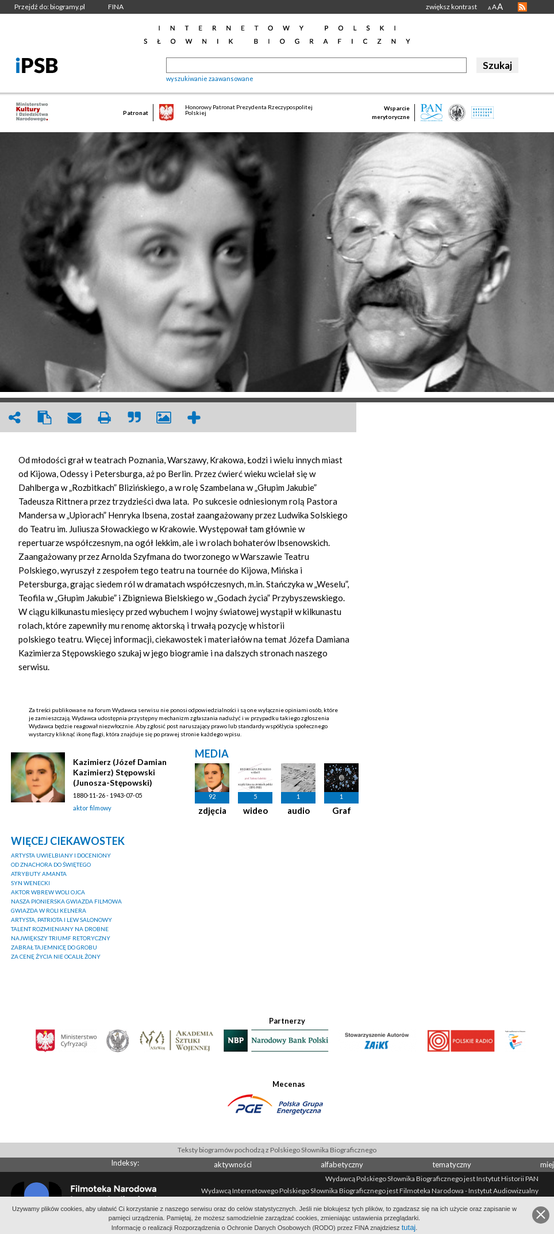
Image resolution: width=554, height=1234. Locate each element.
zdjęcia (212, 810)
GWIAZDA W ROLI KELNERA (48, 910)
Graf (341, 810)
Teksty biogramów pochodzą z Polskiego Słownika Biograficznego (277, 1149)
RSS (522, 6)
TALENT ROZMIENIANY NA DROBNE (60, 928)
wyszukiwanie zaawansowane (209, 78)
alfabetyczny (342, 1164)
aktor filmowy (92, 808)
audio (298, 810)
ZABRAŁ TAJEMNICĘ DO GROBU (54, 947)
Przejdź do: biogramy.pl (49, 6)
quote (133, 417)
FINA (116, 6)
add (193, 417)
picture (163, 417)
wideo (255, 810)
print (104, 417)
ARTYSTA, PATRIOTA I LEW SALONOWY (61, 919)
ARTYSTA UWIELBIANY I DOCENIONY (61, 855)
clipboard (44, 417)
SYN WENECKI (30, 882)
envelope (74, 417)
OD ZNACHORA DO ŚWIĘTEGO (51, 864)
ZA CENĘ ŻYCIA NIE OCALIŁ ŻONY (56, 956)
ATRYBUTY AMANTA (39, 873)
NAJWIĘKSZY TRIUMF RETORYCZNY (60, 938)
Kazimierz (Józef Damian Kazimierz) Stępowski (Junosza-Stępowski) (120, 772)
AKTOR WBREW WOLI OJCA (48, 892)
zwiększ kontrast (451, 6)
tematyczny (451, 1164)
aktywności (233, 1164)
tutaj (409, 1227)
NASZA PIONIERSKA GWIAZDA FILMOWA (66, 901)
